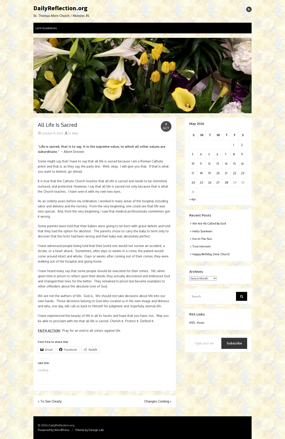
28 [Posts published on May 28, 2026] (226, 182)
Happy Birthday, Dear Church (211, 254)
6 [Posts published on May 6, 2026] (217, 154)
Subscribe (234, 343)
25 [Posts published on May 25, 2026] (201, 182)
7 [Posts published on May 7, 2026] (225, 154)
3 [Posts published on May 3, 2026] (192, 154)
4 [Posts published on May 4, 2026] (201, 154)
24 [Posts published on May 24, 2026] (193, 182)
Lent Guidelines (46, 28)
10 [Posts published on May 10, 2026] (193, 163)
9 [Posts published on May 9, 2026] (242, 154)
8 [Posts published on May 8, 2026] (234, 154)
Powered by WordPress (53, 430)
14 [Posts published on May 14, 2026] (226, 163)
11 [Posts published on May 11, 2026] (201, 163)
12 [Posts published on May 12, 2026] (209, 163)
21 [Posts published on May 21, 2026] (226, 173)
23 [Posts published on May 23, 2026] (242, 173)
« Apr (192, 199)
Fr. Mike (71, 133)
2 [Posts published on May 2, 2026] (242, 145)
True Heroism (201, 246)
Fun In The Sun (202, 239)
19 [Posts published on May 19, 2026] (209, 173)
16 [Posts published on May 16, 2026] (242, 163)
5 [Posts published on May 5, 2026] (209, 154)
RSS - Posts (196, 322)
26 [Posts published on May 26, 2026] (210, 182)
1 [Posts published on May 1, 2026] (233, 145)
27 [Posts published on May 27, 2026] (218, 182)
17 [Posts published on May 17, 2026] (193, 173)
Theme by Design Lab (89, 430)
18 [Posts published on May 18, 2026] (201, 173)
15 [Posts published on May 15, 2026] (234, 163)
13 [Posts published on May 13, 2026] (217, 163)
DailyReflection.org (60, 8)
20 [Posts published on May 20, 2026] (218, 173)
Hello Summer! (202, 231)
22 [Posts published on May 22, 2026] (234, 173)
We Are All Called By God (209, 223)
